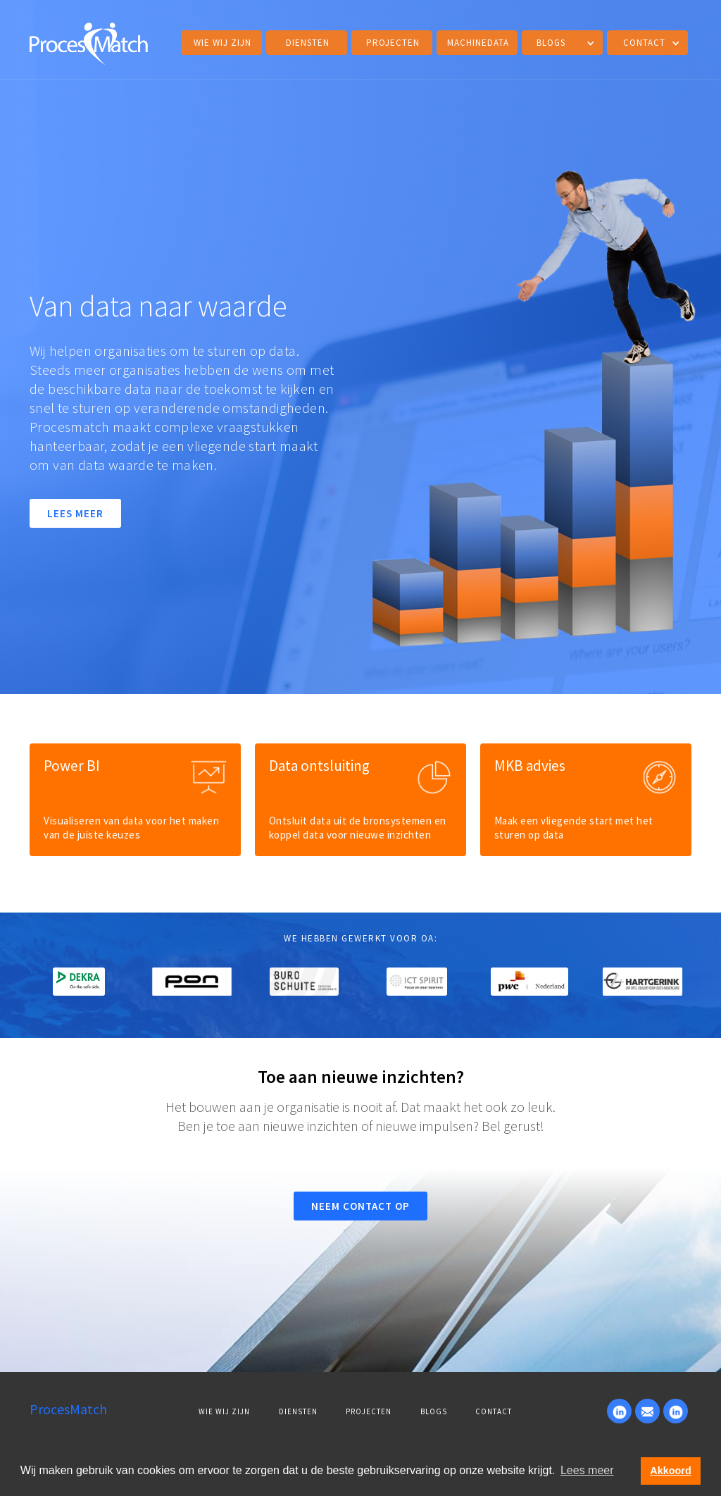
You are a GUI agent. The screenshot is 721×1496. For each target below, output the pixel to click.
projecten (393, 43)
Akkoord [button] (670, 1470)
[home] (89, 41)
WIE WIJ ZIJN (224, 1411)
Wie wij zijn (222, 43)
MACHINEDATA (478, 43)
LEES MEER (75, 513)
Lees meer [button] (587, 1470)
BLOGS (433, 1411)
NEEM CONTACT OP (360, 1206)
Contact (493, 1411)
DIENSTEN (308, 43)
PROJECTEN (368, 1411)
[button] (562, 42)
